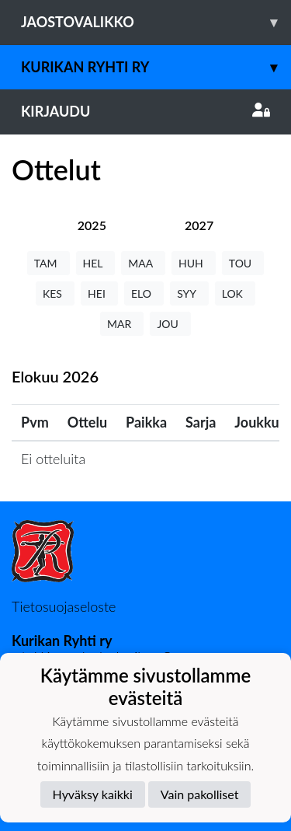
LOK (235, 293)
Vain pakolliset (200, 794)
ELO (144, 293)
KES (55, 293)
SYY (189, 293)
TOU (243, 263)
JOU (170, 323)
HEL (96, 263)
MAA (143, 263)
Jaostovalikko (156, 22)
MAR (122, 323)
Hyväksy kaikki (93, 794)
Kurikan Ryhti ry (156, 67)
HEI (99, 293)
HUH (193, 263)
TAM (48, 263)
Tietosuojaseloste (64, 606)
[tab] (92, 225)
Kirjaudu (145, 111)
